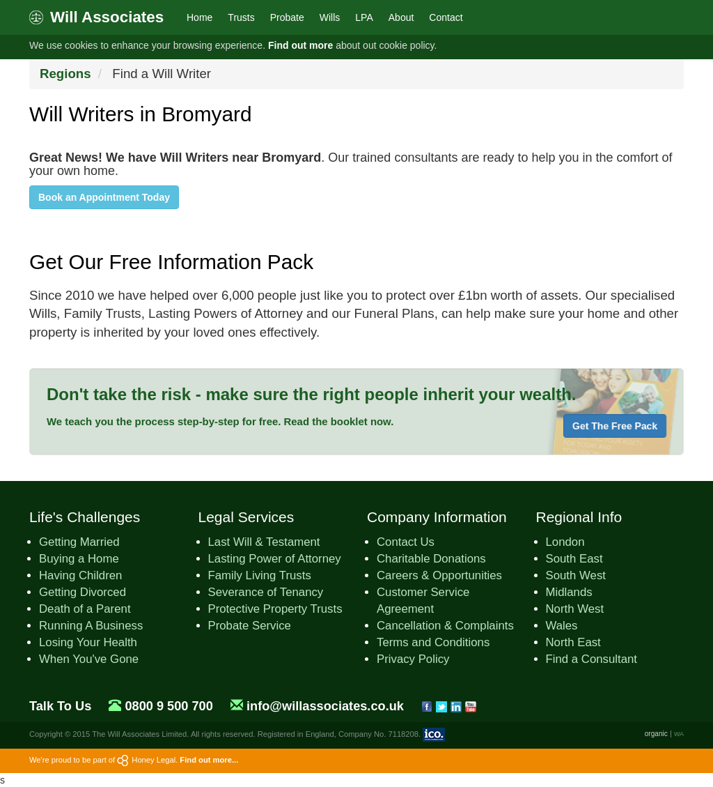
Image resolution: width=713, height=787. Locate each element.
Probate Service (249, 625)
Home (199, 17)
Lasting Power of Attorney (274, 558)
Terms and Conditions (433, 642)
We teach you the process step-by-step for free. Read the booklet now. (220, 421)
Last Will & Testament (264, 542)
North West (575, 609)
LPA (364, 17)
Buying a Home (79, 558)
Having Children (80, 575)
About (401, 17)
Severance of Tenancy (266, 592)
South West (576, 575)
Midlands (569, 592)
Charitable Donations (431, 558)
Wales (562, 625)
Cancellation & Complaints (445, 625)
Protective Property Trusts (275, 609)
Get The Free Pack (614, 425)
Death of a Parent (85, 609)
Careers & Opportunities (439, 575)
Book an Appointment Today (104, 197)
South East (574, 558)
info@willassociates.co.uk (325, 706)
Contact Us (405, 542)
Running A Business (91, 625)
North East (573, 642)
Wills (330, 17)
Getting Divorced (82, 592)
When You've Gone (89, 659)
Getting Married (79, 542)
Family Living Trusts (259, 575)
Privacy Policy (413, 659)
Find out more (300, 45)
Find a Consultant (592, 659)
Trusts (241, 17)
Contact (445, 17)
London (565, 542)
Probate (287, 17)
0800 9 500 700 (168, 706)
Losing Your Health (88, 642)
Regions (65, 73)
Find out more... (209, 760)
